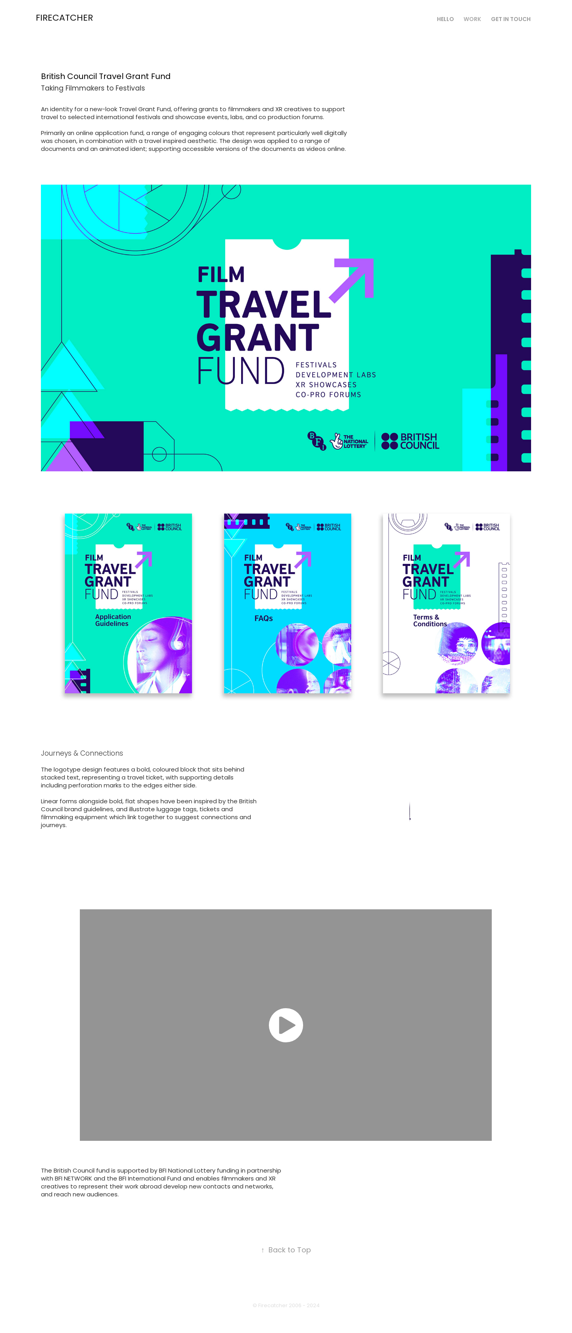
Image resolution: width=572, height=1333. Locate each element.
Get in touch (511, 19)
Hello (445, 19)
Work (472, 19)
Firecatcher (64, 19)
